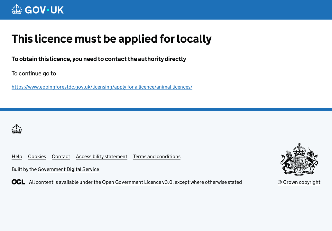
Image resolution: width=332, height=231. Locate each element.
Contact (61, 156)
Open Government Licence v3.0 (137, 182)
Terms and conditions (156, 156)
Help (17, 156)
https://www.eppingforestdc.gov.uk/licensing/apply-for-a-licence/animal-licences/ (102, 87)
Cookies (37, 156)
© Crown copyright (299, 182)
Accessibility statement (101, 156)
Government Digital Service (68, 169)
